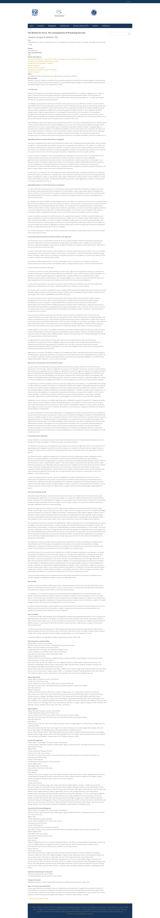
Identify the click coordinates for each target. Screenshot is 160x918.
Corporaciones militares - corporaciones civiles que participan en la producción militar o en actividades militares (62, 59)
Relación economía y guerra (36, 67)
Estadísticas (106, 26)
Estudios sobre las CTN (80, 26)
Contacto (90, 914)
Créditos (69, 914)
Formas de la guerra (34, 65)
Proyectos (41, 26)
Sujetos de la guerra (34, 72)
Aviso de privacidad (80, 914)
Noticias (95, 26)
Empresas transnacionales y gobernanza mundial (43, 61)
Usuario (128, 1)
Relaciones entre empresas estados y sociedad (42, 70)
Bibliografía (52, 26)
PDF (47, 898)
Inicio (31, 26)
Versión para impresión (36, 898)
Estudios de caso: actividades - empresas (40, 63)
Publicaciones (64, 26)
